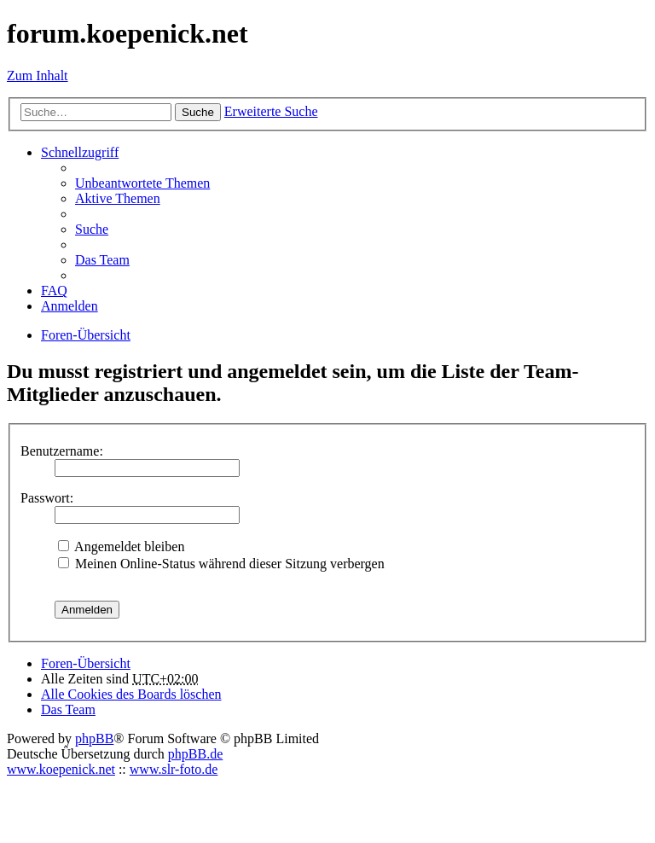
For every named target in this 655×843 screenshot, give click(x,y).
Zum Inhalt (37, 75)
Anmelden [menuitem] (69, 306)
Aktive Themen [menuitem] (117, 198)
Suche (198, 112)
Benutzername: (61, 451)
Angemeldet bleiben (121, 546)
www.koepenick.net (61, 769)
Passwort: (46, 498)
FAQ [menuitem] (54, 290)
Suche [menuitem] (91, 229)
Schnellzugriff (80, 152)
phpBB (94, 738)
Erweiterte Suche (271, 111)
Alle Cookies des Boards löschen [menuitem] (131, 694)
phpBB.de (195, 754)
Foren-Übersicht (85, 663)
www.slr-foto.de (174, 769)
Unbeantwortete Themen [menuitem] (142, 183)
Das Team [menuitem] (102, 260)
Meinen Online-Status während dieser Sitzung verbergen (221, 563)
